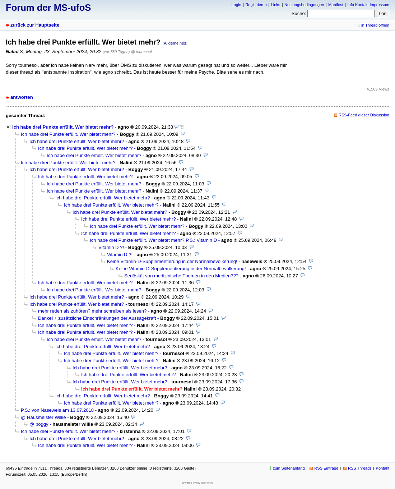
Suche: (299, 13)
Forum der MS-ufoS (48, 8)
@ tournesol (141, 52)
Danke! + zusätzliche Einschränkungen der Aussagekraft (97, 318)
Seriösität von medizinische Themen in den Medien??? (181, 275)
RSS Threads (360, 468)
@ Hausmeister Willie (43, 417)
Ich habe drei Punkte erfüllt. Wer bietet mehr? (62, 127)
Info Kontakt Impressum (369, 5)
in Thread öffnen (375, 25)
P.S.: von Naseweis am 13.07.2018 (57, 410)
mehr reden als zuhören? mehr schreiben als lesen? (92, 311)
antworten (21, 97)
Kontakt (382, 468)
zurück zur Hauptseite (34, 25)
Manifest (335, 5)
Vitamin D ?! (111, 247)
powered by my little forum (198, 482)
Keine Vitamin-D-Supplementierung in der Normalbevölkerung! (172, 261)
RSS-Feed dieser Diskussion (364, 115)
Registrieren (255, 5)
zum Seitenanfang (289, 468)
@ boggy (38, 424)
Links (275, 5)
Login (236, 5)
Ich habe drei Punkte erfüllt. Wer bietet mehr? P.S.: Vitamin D (153, 240)
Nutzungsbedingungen (304, 5)
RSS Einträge (326, 468)
